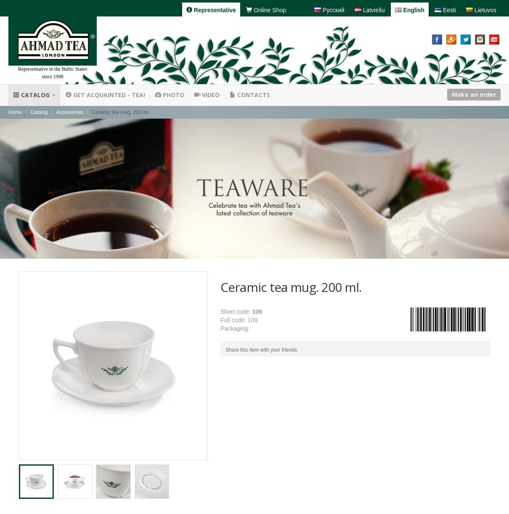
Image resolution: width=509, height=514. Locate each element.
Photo (169, 95)
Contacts (250, 95)
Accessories (69, 112)
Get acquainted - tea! (105, 95)
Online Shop (266, 10)
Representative (211, 10)
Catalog (34, 95)
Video (207, 95)
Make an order (474, 94)
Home (15, 112)
